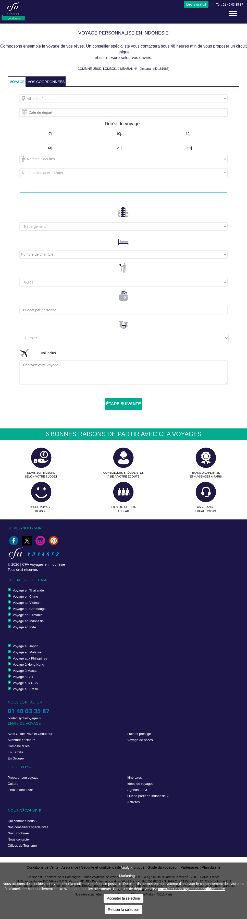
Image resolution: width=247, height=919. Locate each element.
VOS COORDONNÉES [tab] (46, 82)
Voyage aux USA (25, 683)
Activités (133, 802)
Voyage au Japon (25, 646)
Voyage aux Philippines (30, 658)
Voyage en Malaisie (27, 652)
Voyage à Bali (23, 677)
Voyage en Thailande (28, 590)
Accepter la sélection (123, 898)
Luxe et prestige (139, 734)
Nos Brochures (19, 833)
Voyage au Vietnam (27, 603)
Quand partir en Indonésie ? (147, 796)
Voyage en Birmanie (27, 615)
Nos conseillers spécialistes (28, 827)
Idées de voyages (140, 784)
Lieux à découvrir (20, 790)
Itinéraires (134, 777)
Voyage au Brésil (25, 689)
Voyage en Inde (24, 627)
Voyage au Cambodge (29, 609)
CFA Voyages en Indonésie (43, 564)
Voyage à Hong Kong (28, 664)
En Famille (15, 752)
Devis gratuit (196, 4)
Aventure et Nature (21, 740)
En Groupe (16, 758)
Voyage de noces (140, 740)
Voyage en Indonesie (28, 621)
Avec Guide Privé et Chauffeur (30, 734)
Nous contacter (19, 839)
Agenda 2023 (137, 790)
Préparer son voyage (23, 777)
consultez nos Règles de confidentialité (191, 889)
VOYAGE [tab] (17, 82)
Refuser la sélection (123, 909)
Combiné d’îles (19, 746)
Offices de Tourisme (22, 845)
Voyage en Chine (25, 596)
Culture (13, 784)
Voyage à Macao (25, 671)
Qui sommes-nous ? (22, 821)
